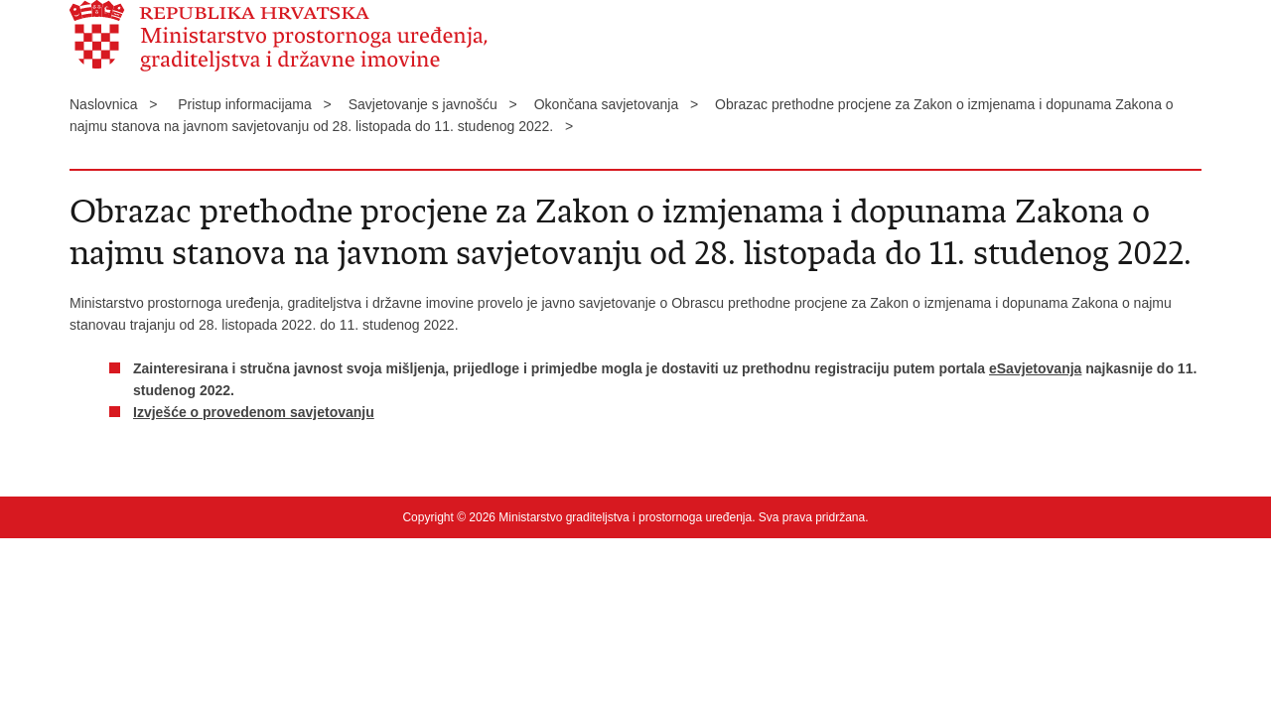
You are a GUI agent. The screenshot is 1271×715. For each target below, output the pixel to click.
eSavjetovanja (1035, 368)
